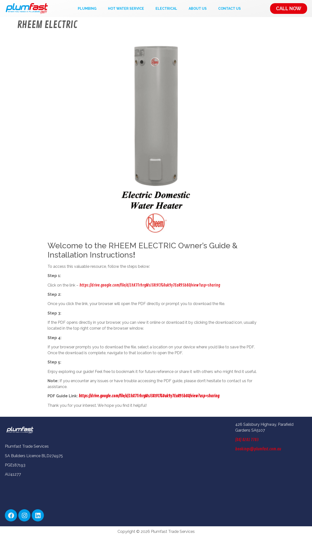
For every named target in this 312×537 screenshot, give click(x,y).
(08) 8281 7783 (247, 439)
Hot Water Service (126, 8)
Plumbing (87, 8)
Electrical (166, 8)
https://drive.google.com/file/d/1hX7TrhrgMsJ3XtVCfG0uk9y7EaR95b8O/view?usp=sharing (149, 285)
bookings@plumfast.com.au (258, 449)
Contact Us (229, 8)
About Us (198, 8)
